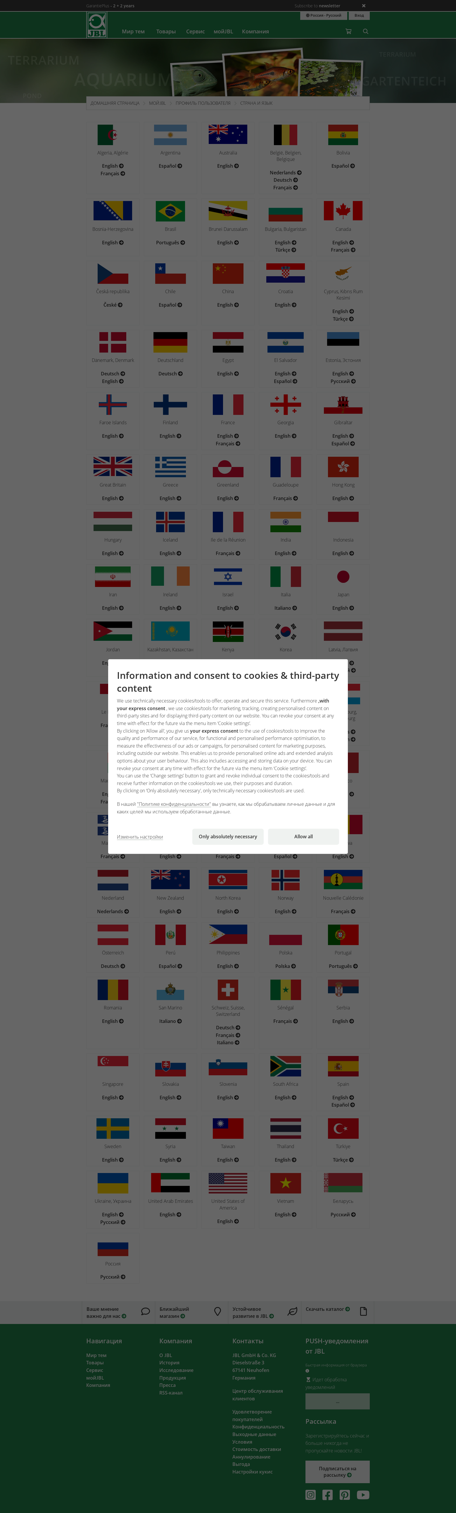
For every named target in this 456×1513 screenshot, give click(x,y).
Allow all (303, 836)
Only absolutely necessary (228, 836)
